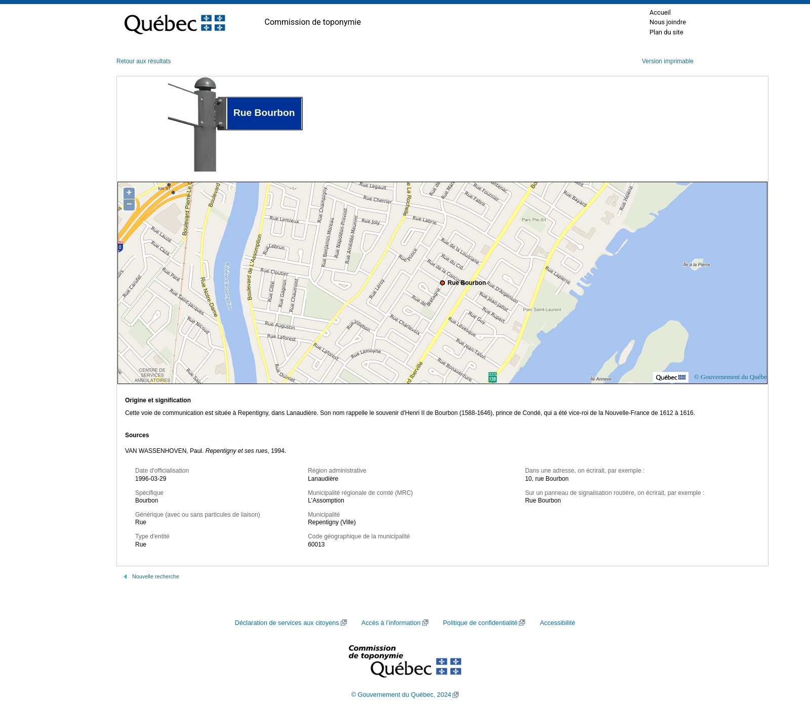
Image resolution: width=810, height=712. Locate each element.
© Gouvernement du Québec (732, 377)
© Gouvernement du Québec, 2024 (401, 694)
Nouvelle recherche (155, 576)
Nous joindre (668, 22)
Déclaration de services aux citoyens (287, 622)
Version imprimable (668, 61)
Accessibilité (557, 622)
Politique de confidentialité (480, 622)
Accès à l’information (391, 622)
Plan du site (666, 32)
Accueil (660, 12)
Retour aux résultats (143, 61)
